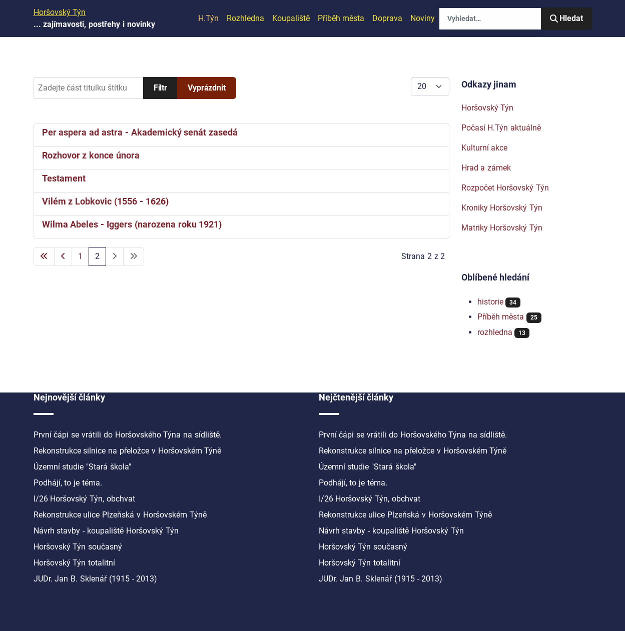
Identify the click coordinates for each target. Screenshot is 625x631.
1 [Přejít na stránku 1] (80, 256)
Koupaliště (291, 18)
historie (490, 301)
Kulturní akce (484, 147)
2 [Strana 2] (97, 256)
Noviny (422, 18)
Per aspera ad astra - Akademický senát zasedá (140, 133)
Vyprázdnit (206, 87)
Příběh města (341, 18)
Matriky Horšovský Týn (502, 227)
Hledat (566, 18)
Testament (64, 179)
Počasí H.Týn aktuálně (501, 127)
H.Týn (208, 18)
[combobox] (490, 19)
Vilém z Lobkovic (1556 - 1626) (105, 201)
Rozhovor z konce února (91, 155)
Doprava (387, 18)
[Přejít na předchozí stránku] (63, 256)
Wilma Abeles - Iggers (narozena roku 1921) (132, 225)
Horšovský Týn (487, 107)
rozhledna (494, 332)
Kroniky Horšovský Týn (502, 207)
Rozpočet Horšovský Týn (505, 187)
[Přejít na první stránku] (44, 256)
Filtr (160, 87)
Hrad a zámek (486, 167)
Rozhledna (245, 18)
